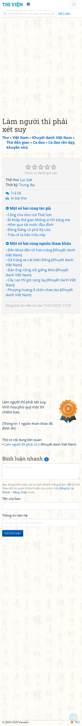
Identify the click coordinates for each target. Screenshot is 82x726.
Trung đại (27, 184)
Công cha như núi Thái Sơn (30, 214)
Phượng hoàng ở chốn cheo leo (33, 289)
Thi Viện (12, 4)
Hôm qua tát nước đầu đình (30, 224)
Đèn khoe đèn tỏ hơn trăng (30, 250)
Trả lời (16, 193)
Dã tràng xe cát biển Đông (29, 259)
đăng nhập (20, 492)
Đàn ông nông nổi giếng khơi (31, 270)
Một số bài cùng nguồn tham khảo (38, 243)
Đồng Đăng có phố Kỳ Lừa (29, 229)
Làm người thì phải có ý (22, 444)
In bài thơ (18, 198)
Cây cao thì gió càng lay (27, 280)
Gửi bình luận (13, 533)
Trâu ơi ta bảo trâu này (26, 234)
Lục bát (26, 179)
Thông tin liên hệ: (15, 515)
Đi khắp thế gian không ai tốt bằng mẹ (39, 219)
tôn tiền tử (28, 305)
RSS (75, 722)
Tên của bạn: (11, 498)
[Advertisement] (41, 66)
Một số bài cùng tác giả (28, 208)
